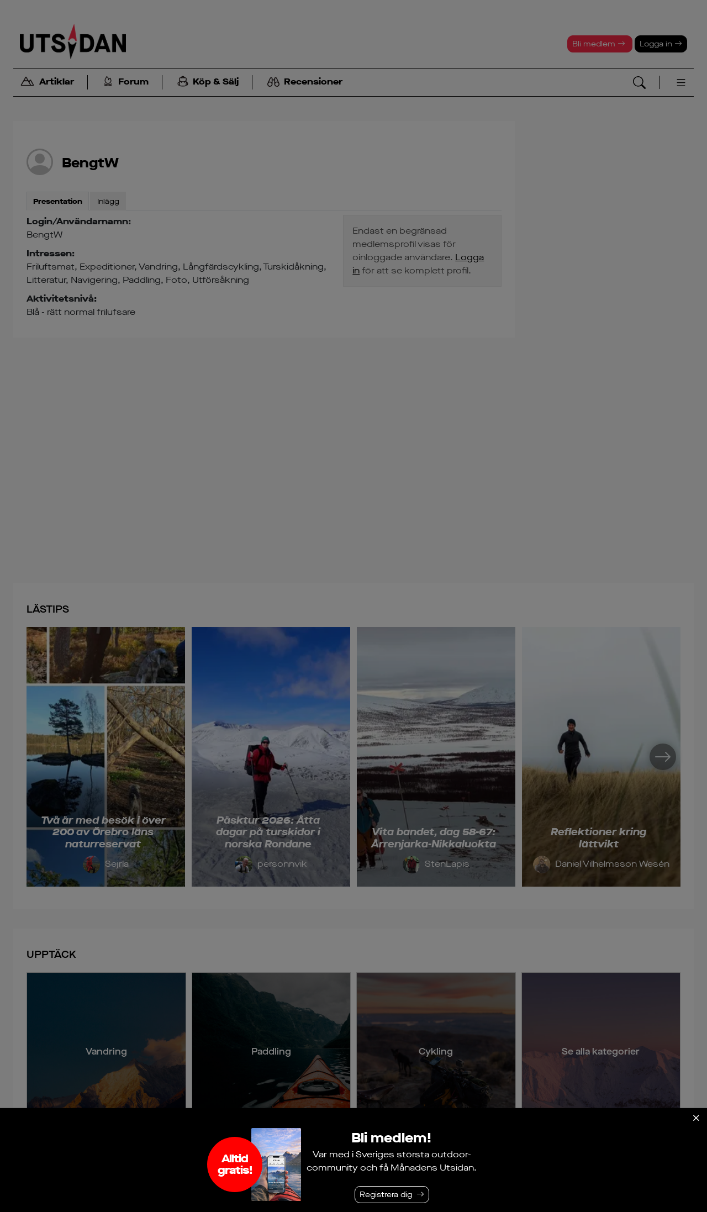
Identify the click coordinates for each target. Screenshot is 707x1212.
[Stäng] (696, 1118)
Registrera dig (386, 1194)
